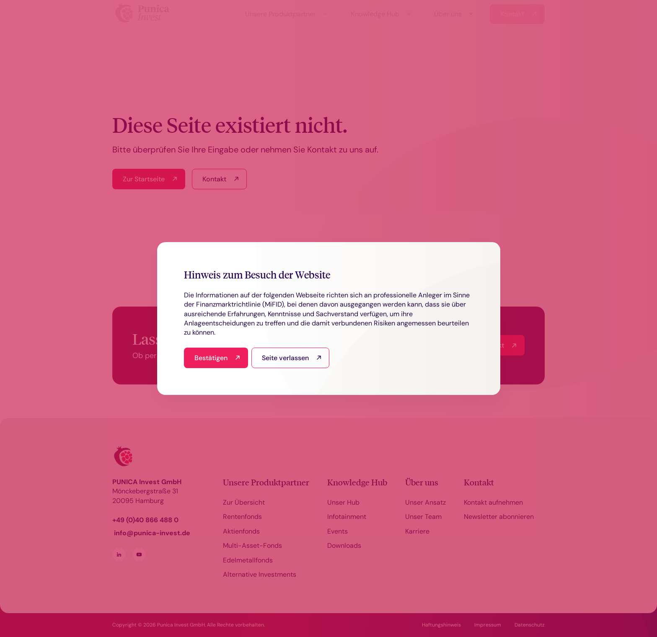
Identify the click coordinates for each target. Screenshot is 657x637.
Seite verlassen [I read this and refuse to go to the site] (285, 357)
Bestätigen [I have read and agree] (211, 357)
